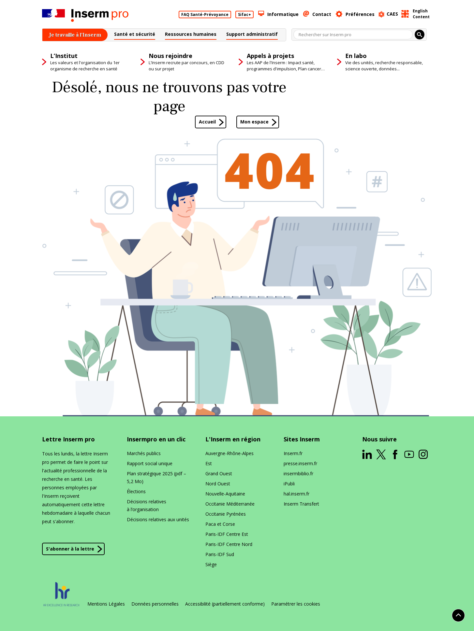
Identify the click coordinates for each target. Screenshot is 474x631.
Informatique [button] (283, 14)
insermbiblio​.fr (298, 473)
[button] (134, 35)
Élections (136, 491)
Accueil (207, 122)
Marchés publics (144, 453)
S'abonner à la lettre (70, 549)
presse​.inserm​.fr (300, 463)
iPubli (289, 483)
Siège (211, 564)
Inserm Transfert (301, 504)
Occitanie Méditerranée (230, 504)
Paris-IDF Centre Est (226, 534)
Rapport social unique (149, 463)
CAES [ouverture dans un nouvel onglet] (392, 14)
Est (208, 463)
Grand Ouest (218, 473)
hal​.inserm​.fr (296, 494)
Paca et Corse (220, 524)
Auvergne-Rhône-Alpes (229, 453)
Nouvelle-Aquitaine (225, 494)
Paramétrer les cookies (295, 604)
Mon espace (254, 122)
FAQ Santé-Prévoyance (205, 14)
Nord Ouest (217, 483)
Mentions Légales (106, 604)
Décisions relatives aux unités (158, 519)
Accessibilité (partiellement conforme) (225, 604)
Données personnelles (155, 604)
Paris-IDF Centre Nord (228, 544)
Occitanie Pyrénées (225, 514)
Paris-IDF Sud (219, 554)
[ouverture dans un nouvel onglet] (367, 454)
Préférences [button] (360, 14)
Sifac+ (244, 14)
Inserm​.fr (293, 453)
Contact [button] (321, 14)
